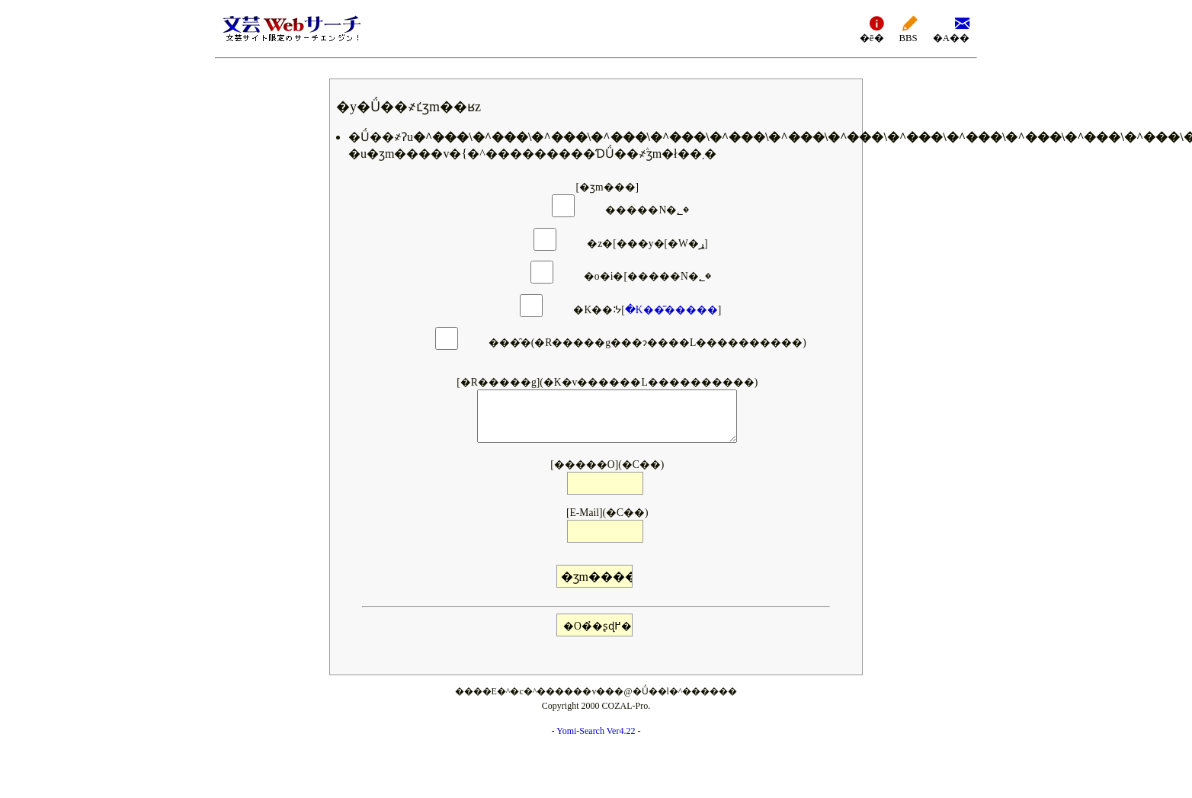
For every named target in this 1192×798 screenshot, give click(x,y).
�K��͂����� (671, 310)
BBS (908, 28)
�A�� (951, 28)
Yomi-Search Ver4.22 (595, 731)
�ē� (872, 28)
